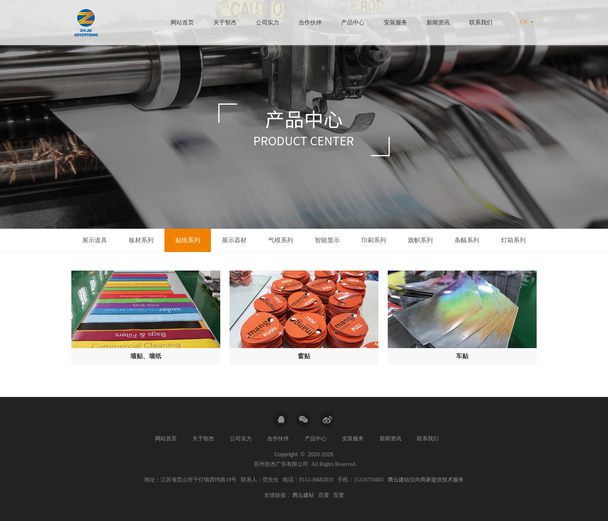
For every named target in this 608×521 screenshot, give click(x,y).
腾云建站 (303, 495)
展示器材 (234, 240)
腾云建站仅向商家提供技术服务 (426, 480)
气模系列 (280, 240)
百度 (323, 495)
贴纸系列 (187, 240)
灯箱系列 (513, 240)
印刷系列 (373, 240)
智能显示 (327, 240)
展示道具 (94, 240)
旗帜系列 (420, 240)
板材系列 (141, 240)
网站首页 (182, 22)
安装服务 (395, 22)
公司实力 (267, 22)
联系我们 (480, 22)
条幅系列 (466, 240)
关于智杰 (225, 22)
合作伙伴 (310, 22)
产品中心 (352, 22)
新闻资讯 (438, 22)
